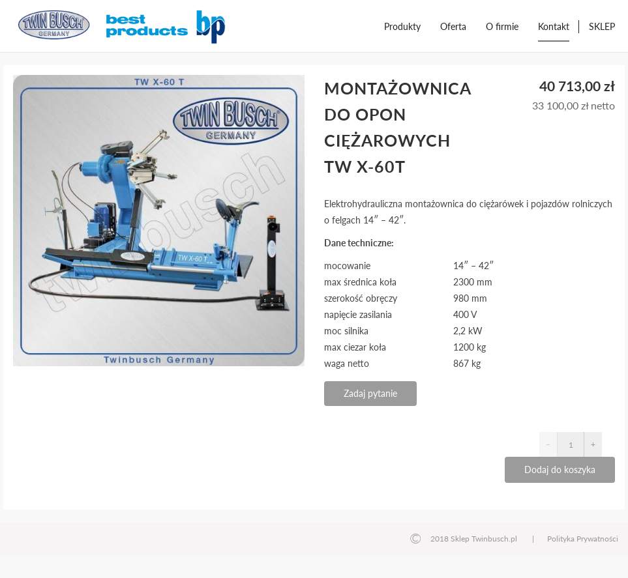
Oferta (453, 26)
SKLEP (602, 26)
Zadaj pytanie (370, 393)
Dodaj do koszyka (559, 469)
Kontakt (553, 26)
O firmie (502, 26)
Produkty (402, 26)
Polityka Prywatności (582, 538)
